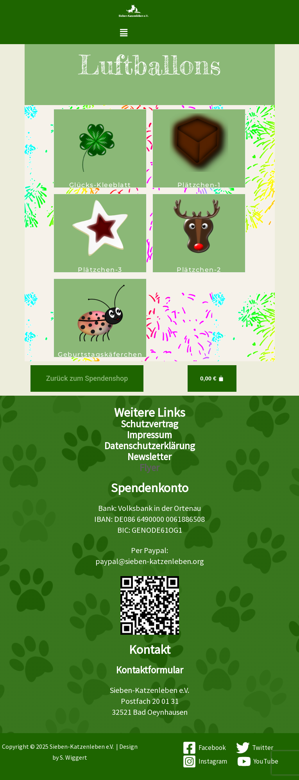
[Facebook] (204, 748)
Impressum (149, 434)
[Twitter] (254, 748)
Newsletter (149, 456)
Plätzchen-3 (100, 269)
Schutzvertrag (149, 424)
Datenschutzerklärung (149, 445)
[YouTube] (258, 761)
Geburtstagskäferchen (100, 354)
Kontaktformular (149, 670)
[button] (123, 32)
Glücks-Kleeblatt (100, 185)
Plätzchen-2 (199, 269)
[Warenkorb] (212, 378)
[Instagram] (205, 761)
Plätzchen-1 (199, 185)
